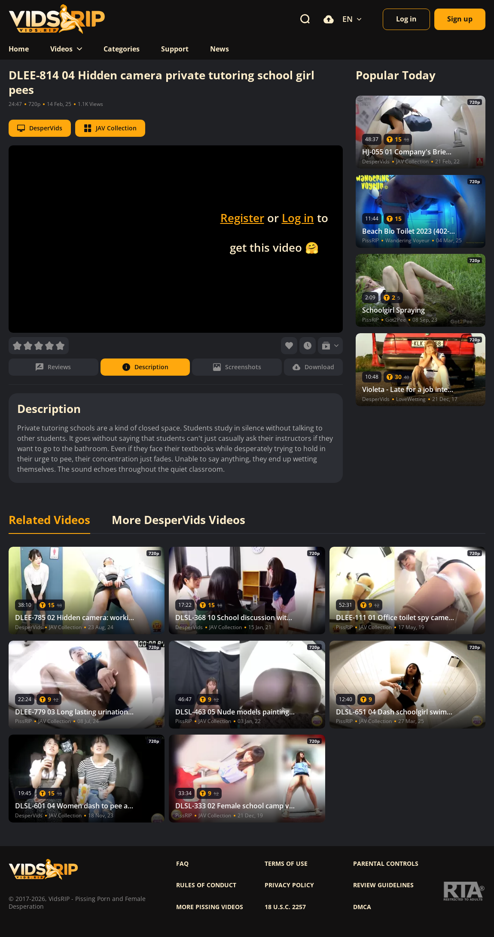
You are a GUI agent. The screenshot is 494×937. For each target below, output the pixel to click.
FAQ (182, 864)
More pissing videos (209, 907)
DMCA (362, 907)
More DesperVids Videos (178, 520)
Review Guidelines (383, 885)
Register (242, 218)
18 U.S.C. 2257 (285, 907)
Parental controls (385, 864)
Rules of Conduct (206, 885)
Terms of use (286, 864)
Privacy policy (289, 885)
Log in (298, 218)
